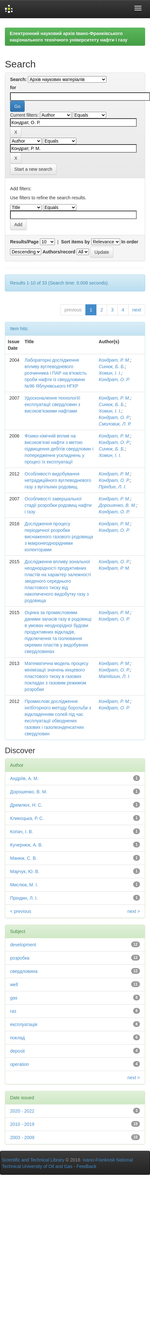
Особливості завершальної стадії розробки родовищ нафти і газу (58, 505)
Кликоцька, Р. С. (27, 818)
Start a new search (33, 169)
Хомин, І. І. (110, 373)
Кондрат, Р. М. (114, 360)
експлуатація (23, 1024)
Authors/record (59, 251)
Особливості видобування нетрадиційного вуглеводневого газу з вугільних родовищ (58, 480)
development (23, 944)
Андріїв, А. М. (24, 778)
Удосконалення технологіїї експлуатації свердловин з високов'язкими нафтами (52, 404)
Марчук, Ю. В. (24, 871)
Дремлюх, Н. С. (26, 805)
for (13, 87)
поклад (17, 1037)
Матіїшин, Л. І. (115, 676)
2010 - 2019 (22, 1124)
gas (14, 997)
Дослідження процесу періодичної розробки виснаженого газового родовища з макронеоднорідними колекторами (59, 536)
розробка (20, 958)
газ (13, 1011)
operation (19, 1064)
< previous (20, 911)
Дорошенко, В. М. (117, 505)
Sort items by (75, 241)
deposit (17, 1051)
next (136, 309)
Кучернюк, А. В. (26, 844)
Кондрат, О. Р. (114, 379)
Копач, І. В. (21, 831)
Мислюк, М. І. (24, 884)
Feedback (86, 1166)
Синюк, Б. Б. (112, 366)
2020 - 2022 (22, 1111)
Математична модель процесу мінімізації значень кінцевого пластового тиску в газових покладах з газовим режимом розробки (56, 676)
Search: (18, 79)
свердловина (24, 971)
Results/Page (24, 241)
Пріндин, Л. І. (112, 486)
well (14, 984)
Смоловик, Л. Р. (115, 423)
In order (129, 241)
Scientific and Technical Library (33, 1159)
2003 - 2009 (22, 1137)
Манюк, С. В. (23, 858)
